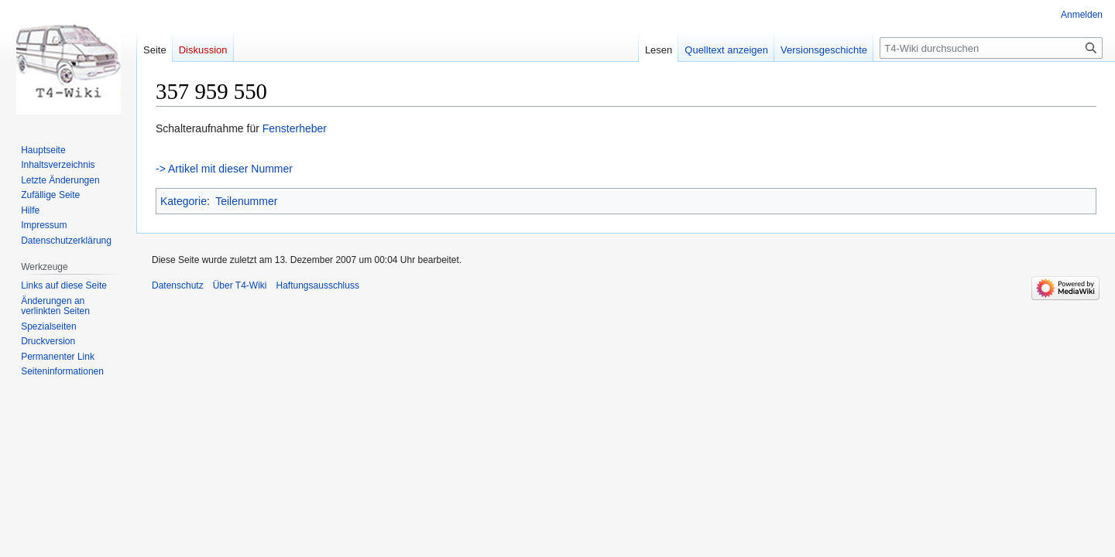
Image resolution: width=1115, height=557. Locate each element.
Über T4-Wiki (240, 285)
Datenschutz (178, 285)
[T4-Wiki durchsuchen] (991, 48)
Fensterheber (294, 128)
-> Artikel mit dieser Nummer (224, 168)
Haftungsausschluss (317, 285)
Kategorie (183, 201)
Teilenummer (246, 201)
